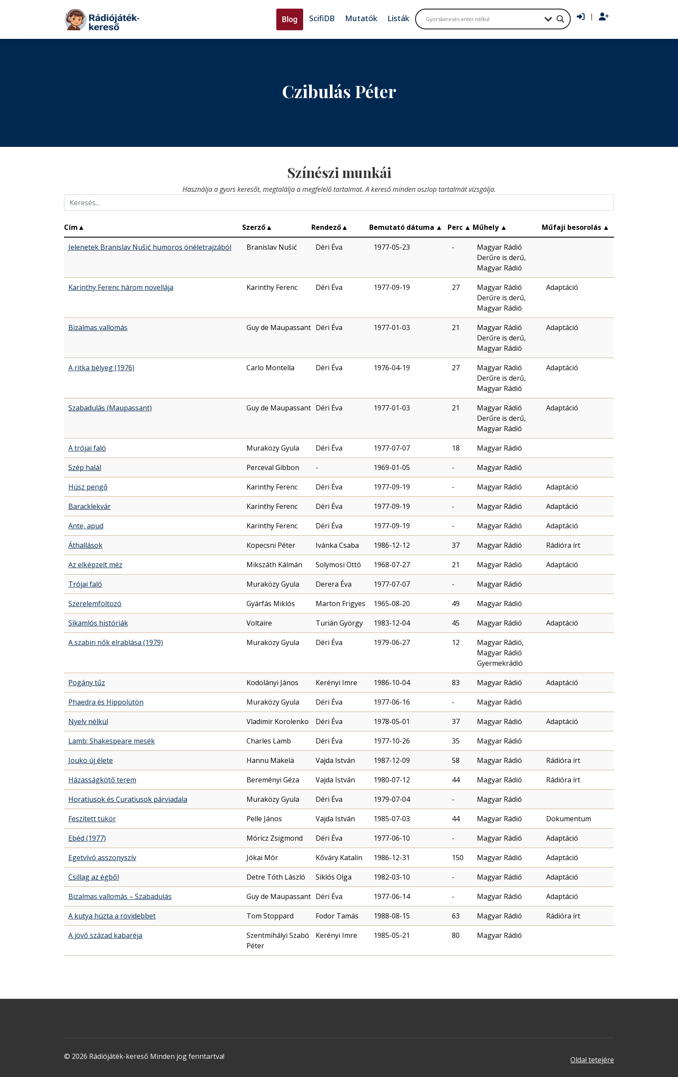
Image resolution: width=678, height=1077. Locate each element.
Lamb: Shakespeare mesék (111, 741)
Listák (398, 18)
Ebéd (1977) (87, 838)
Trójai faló (85, 584)
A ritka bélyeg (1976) (101, 367)
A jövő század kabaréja (105, 935)
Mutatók (361, 18)
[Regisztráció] (604, 17)
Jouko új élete (90, 760)
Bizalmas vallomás (98, 327)
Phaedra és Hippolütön (106, 702)
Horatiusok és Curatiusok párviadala (127, 799)
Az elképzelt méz (95, 564)
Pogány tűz (86, 682)
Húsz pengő (88, 487)
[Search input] (483, 19)
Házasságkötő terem (102, 780)
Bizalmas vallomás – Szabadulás (120, 896)
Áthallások (85, 545)
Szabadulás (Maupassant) (110, 408)
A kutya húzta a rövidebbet (112, 916)
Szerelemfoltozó (95, 603)
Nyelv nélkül (88, 721)
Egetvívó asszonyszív (102, 857)
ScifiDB (322, 18)
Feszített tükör (92, 818)
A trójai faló (87, 448)
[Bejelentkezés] (580, 17)
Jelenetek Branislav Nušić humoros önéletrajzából (149, 247)
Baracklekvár (89, 506)
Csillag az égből (93, 877)
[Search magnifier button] (560, 19)
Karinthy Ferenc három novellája (120, 287)
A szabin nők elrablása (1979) (115, 642)
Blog (289, 19)
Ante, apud (85, 526)
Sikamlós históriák (98, 623)
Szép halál (84, 467)
